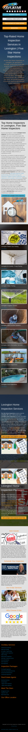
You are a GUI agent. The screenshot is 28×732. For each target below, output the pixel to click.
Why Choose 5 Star (5, 694)
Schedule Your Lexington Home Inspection (13, 195)
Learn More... (4, 248)
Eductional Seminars (5, 680)
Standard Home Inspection (14, 500)
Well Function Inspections (6, 656)
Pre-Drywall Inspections (6, 669)
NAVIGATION (14, 28)
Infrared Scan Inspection (6, 647)
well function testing (14, 175)
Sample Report (4, 681)
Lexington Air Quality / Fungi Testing (11, 266)
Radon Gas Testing (5, 649)
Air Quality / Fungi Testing (6, 651)
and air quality (10, 178)
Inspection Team (4, 692)
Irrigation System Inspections (7, 653)
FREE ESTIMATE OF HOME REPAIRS (14, 23)
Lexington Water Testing (8, 286)
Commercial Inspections (7, 505)
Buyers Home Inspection (7, 683)
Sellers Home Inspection (7, 685)
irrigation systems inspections (14, 176)
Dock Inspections (4, 661)
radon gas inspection (15, 173)
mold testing (18, 178)
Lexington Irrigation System (9, 305)
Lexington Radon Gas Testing (9, 246)
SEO (17, 729)
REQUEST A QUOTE (14, 14)
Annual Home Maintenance (13, 504)
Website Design (12, 729)
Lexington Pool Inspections (9, 384)
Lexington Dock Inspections (9, 364)
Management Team (5, 691)
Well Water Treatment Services (7, 658)
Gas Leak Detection (5, 660)
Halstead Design (5, 729)
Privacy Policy (14, 726)
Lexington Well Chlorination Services (12, 345)
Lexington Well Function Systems (11, 325)
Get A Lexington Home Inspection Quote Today (13, 436)
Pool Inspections (4, 663)
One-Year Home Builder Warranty (8, 671)
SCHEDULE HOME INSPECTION (14, 19)
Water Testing (4, 654)
